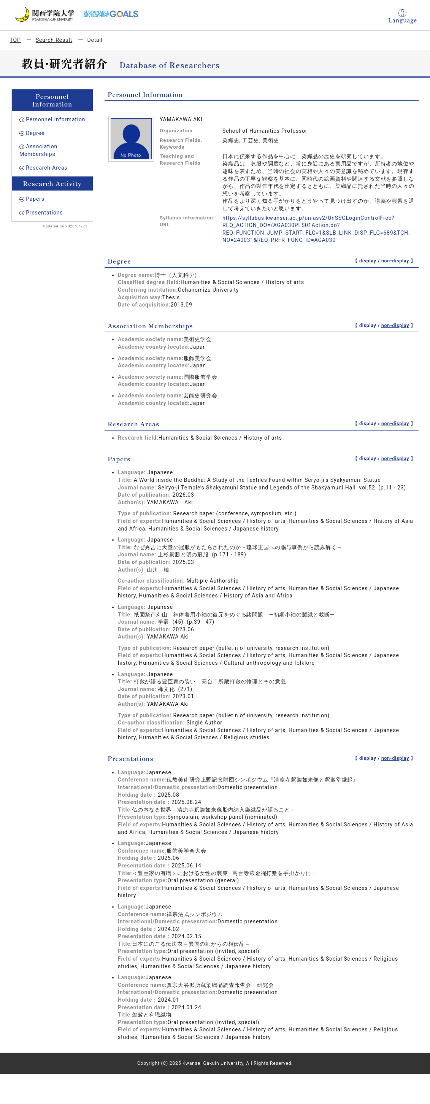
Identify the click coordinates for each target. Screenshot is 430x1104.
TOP (15, 40)
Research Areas (46, 168)
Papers (35, 199)
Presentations (44, 213)
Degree (35, 133)
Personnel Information (55, 119)
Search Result (54, 40)
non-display (395, 261)
